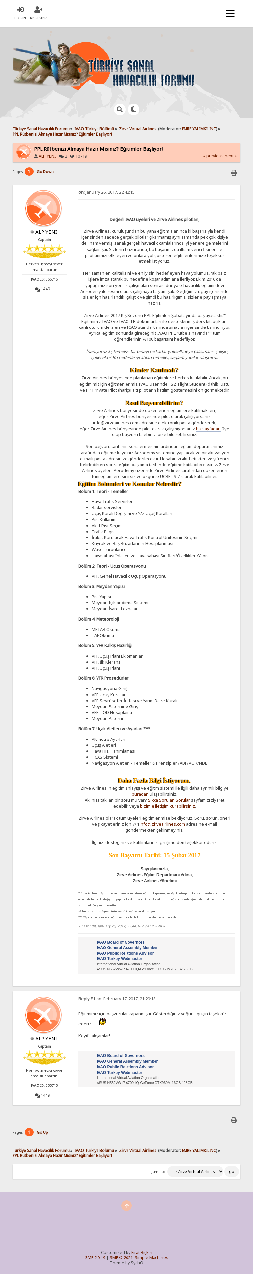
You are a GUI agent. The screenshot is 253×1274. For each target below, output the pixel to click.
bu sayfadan (208, 428)
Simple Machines (151, 1257)
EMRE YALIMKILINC (199, 128)
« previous (213, 156)
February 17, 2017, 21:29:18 (116, 999)
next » (231, 156)
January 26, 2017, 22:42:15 (106, 192)
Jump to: (159, 1171)
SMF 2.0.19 (95, 1257)
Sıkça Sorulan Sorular (169, 800)
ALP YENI (47, 156)
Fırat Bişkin (141, 1252)
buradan (140, 794)
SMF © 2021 (121, 1257)
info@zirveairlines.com (162, 824)
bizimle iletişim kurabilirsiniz (167, 806)
